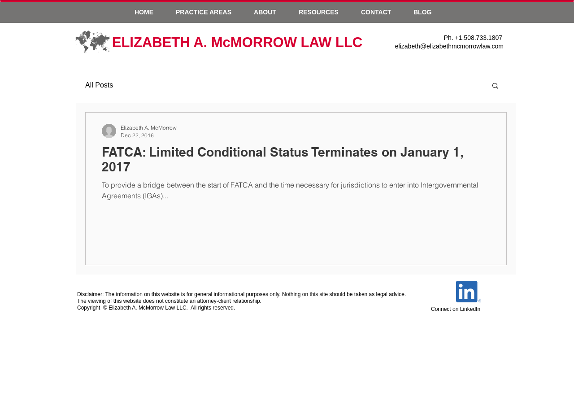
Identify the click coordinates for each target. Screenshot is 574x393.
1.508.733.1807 (480, 37)
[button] (204, 12)
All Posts (99, 85)
